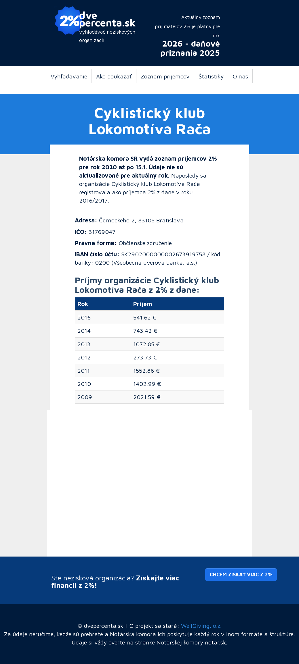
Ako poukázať (114, 76)
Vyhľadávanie (69, 76)
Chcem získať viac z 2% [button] (241, 574)
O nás (240, 76)
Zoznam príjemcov (165, 76)
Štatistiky (211, 76)
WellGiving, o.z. (201, 625)
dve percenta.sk (107, 18)
